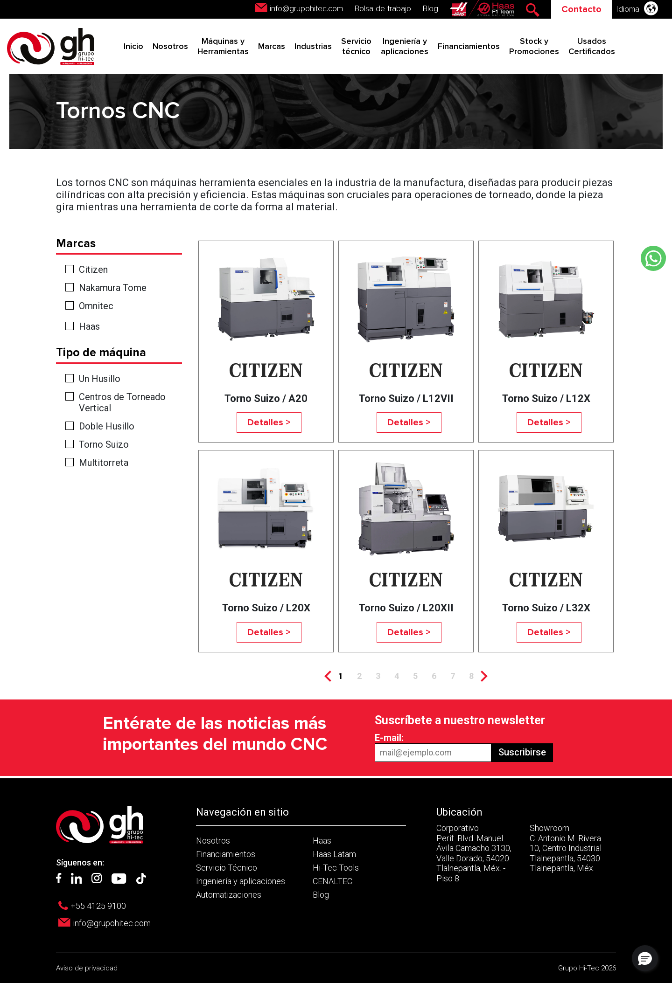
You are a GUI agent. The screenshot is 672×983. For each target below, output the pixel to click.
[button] (645, 958)
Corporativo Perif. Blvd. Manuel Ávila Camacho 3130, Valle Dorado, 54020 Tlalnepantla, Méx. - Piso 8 (473, 853)
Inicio (133, 46)
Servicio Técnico (226, 867)
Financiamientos (469, 46)
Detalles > (269, 422)
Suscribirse (522, 752)
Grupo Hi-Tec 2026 (587, 968)
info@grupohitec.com (306, 9)
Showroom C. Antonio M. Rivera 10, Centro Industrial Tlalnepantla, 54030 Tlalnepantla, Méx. (566, 848)
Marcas (271, 46)
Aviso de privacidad (87, 968)
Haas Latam (334, 854)
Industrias (313, 46)
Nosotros (170, 46)
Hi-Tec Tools (336, 867)
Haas (89, 326)
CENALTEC (332, 881)
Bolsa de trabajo (383, 9)
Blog (430, 9)
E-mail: (389, 737)
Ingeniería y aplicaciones (240, 881)
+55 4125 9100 (98, 906)
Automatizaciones (228, 895)
